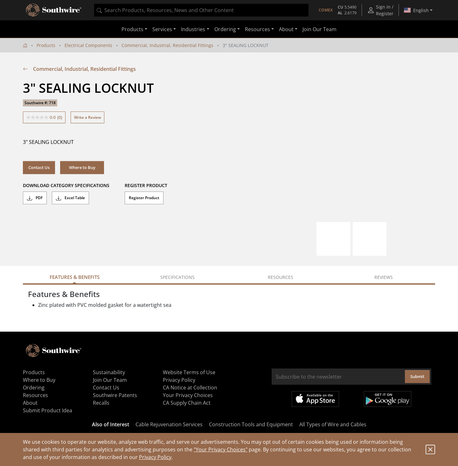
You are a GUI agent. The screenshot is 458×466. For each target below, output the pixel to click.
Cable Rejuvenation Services (169, 424)
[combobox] (201, 10)
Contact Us (39, 167)
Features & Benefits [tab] (75, 277)
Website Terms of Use (189, 372)
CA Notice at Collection (190, 387)
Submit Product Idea (47, 410)
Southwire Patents (115, 395)
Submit (417, 376)
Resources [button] (257, 29)
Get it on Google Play (387, 399)
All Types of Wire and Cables (332, 424)
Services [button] (162, 29)
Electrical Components (88, 45)
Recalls (101, 402)
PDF (35, 198)
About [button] (286, 29)
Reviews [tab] (383, 277)
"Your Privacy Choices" (220, 449)
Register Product (144, 197)
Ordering (34, 387)
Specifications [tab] (177, 277)
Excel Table (70, 198)
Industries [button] (193, 29)
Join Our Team (319, 29)
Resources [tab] (280, 277)
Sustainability (109, 372)
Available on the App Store (315, 399)
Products (46, 45)
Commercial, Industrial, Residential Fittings (167, 45)
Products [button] (132, 29)
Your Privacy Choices (188, 395)
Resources (35, 395)
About (30, 402)
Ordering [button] (225, 29)
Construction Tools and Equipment (251, 424)
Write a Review (87, 117)
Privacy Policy (155, 457)
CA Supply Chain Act (187, 402)
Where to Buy (82, 167)
